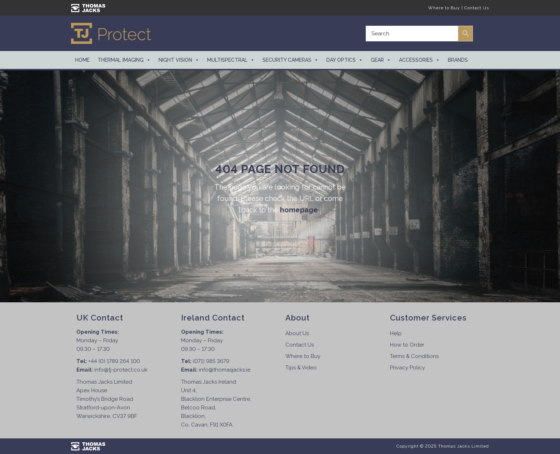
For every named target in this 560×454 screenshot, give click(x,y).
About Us (297, 333)
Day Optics (344, 60)
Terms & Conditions (414, 356)
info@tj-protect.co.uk (121, 370)
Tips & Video (301, 367)
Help (396, 333)
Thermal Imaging (124, 60)
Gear (381, 60)
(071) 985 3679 (211, 361)
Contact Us (476, 7)
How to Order (407, 345)
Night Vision (179, 60)
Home (82, 60)
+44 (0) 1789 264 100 (114, 361)
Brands (458, 60)
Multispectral (231, 60)
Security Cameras (290, 60)
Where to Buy (444, 7)
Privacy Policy (407, 367)
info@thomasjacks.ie (224, 370)
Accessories (419, 60)
